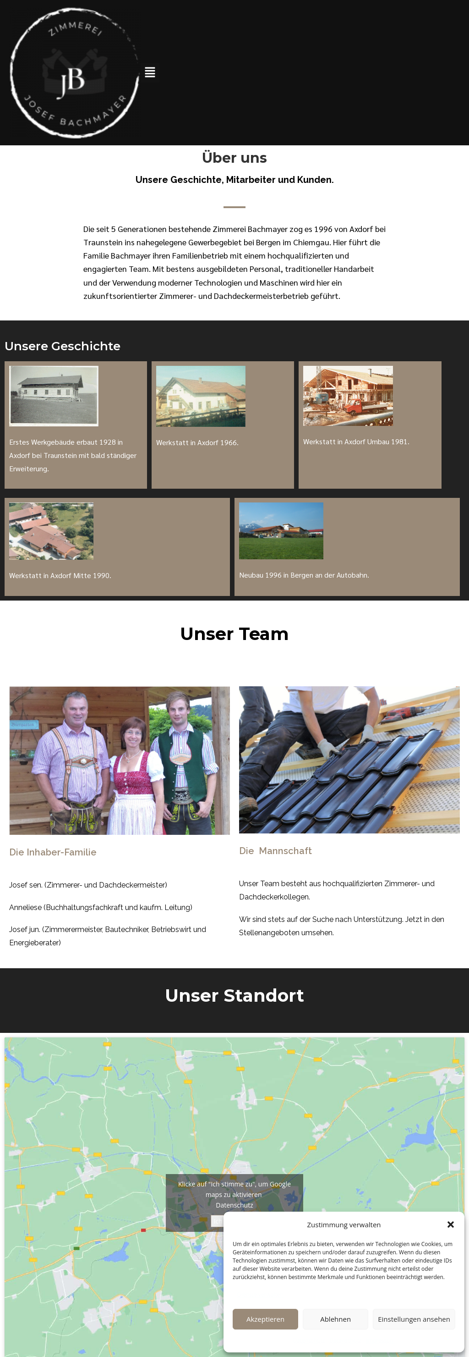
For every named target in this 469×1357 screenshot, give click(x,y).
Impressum (380, 1340)
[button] (450, 1224)
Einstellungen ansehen (414, 1319)
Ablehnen (335, 1319)
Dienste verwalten (260, 1294)
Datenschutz (309, 1340)
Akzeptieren (265, 1319)
